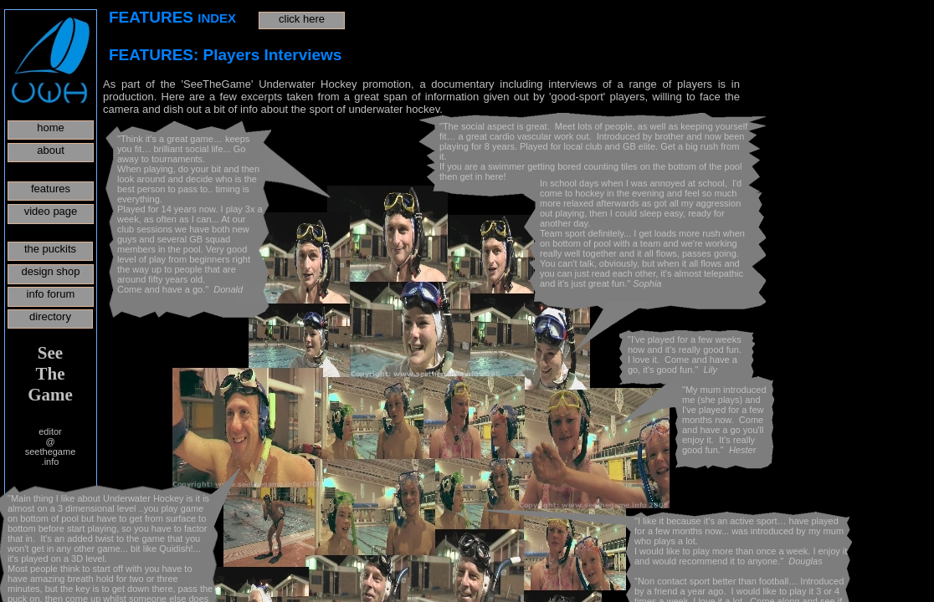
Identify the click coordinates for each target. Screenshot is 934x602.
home (50, 127)
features (50, 188)
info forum (51, 294)
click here (302, 19)
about (50, 150)
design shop (50, 271)
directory (50, 316)
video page (51, 211)
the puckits (50, 248)
